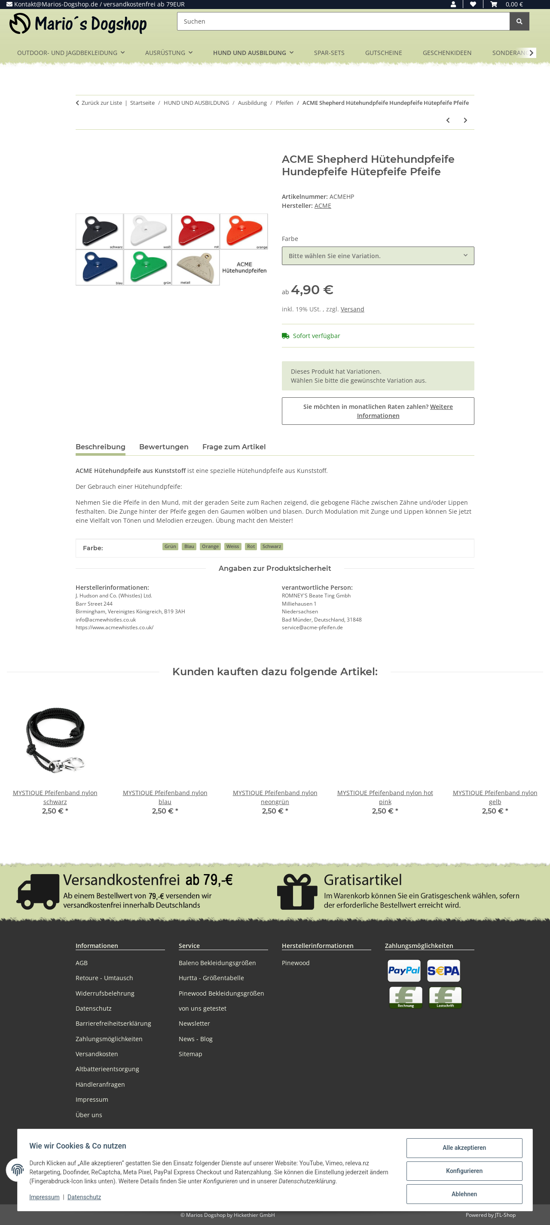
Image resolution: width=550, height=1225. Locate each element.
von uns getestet (202, 1008)
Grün (170, 546)
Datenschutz (86, 1198)
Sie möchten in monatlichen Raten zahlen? (378, 411)
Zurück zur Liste (102, 103)
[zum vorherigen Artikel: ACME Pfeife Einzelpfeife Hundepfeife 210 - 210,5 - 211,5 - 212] (448, 120)
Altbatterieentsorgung (107, 1069)
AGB (82, 963)
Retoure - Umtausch (104, 978)
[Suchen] (343, 21)
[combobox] (378, 256)
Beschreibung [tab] (100, 447)
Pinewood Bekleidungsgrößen (221, 993)
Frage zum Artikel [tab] (234, 447)
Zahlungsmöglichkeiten (109, 1039)
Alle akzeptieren (462, 1149)
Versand (352, 309)
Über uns (89, 1115)
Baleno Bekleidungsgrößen (217, 963)
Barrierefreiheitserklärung (113, 1023)
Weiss (232, 546)
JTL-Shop (505, 1215)
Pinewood (296, 963)
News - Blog (196, 1039)
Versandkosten (97, 1054)
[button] (453, 4)
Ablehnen (462, 1194)
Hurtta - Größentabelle (211, 978)
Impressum (46, 1198)
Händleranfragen (100, 1084)
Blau (189, 546)
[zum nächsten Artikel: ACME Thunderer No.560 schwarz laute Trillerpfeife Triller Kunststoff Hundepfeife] (465, 120)
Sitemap (190, 1054)
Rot (251, 546)
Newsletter (194, 1023)
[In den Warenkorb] (82, 148)
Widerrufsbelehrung (105, 993)
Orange (210, 546)
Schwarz (272, 546)
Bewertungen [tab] (164, 447)
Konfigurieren (462, 1172)
